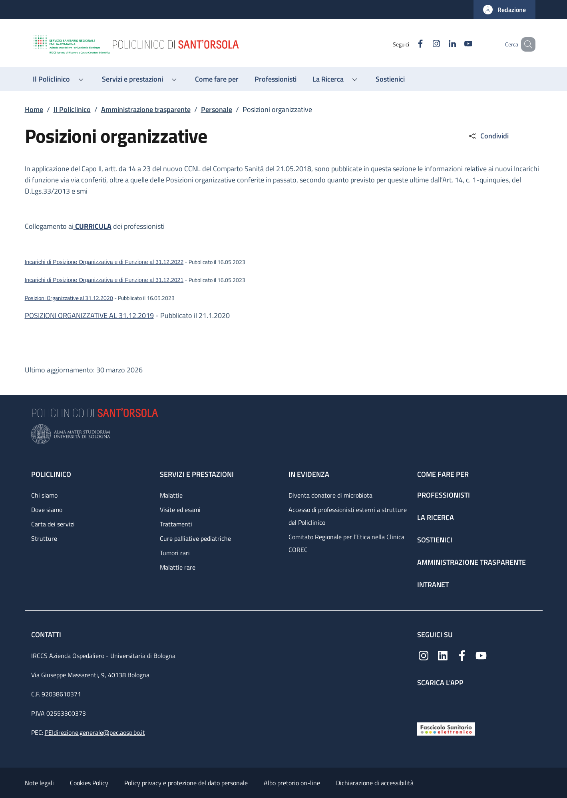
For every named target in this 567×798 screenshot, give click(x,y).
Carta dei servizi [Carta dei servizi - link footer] (53, 524)
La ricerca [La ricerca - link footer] (435, 517)
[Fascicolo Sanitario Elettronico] (446, 728)
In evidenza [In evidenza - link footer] (308, 474)
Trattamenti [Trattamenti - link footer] (176, 524)
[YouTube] (457, 44)
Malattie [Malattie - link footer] (171, 495)
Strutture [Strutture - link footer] (44, 538)
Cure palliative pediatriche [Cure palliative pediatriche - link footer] (195, 538)
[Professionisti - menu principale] (275, 79)
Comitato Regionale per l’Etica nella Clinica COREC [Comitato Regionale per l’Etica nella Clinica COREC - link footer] (346, 543)
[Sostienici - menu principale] (390, 79)
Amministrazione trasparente (146, 109)
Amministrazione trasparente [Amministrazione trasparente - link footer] (471, 562)
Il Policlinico (72, 109)
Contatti (47, 634)
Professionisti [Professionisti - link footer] (443, 495)
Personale (216, 109)
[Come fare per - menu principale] (217, 79)
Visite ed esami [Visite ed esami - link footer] (180, 509)
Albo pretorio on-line (292, 783)
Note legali (39, 783)
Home (34, 109)
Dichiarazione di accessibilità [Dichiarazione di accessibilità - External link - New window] (375, 783)
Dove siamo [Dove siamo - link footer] (46, 509)
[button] (504, 9)
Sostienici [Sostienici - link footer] (434, 539)
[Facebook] (409, 44)
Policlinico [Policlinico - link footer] (51, 474)
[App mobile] (423, 702)
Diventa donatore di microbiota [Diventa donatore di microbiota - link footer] (330, 495)
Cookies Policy (89, 783)
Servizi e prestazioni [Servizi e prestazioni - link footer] (197, 474)
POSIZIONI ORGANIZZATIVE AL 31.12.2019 (89, 315)
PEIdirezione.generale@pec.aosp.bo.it (95, 732)
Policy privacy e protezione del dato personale (186, 783)
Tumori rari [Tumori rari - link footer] (175, 553)
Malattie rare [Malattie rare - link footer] (177, 567)
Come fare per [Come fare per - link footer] (443, 474)
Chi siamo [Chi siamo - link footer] (44, 495)
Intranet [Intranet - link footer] (433, 584)
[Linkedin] (441, 44)
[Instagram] (425, 44)
